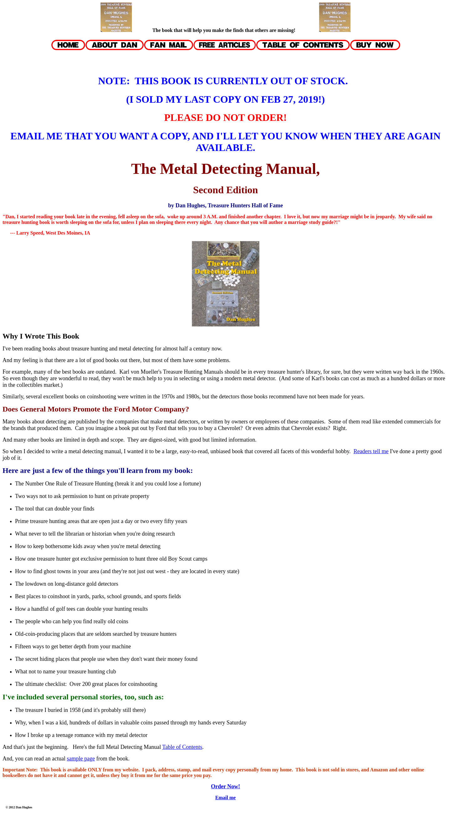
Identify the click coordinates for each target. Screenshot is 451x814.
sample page (81, 758)
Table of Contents (182, 747)
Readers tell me (371, 451)
